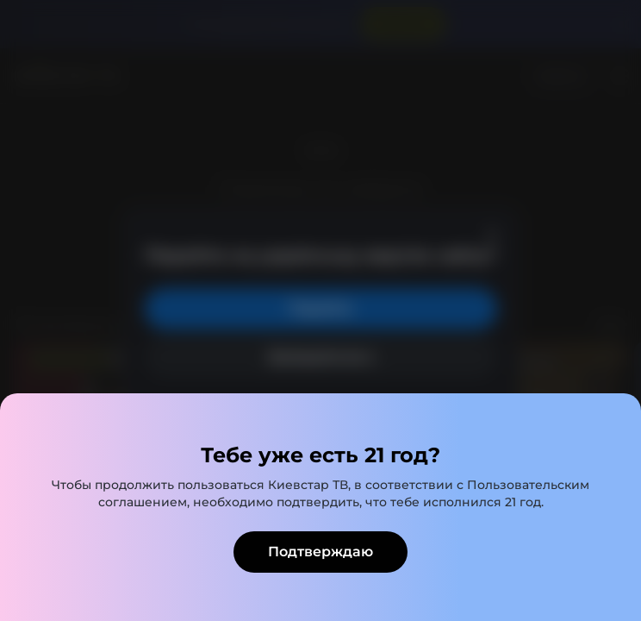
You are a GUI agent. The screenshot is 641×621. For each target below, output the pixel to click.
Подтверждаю (320, 551)
